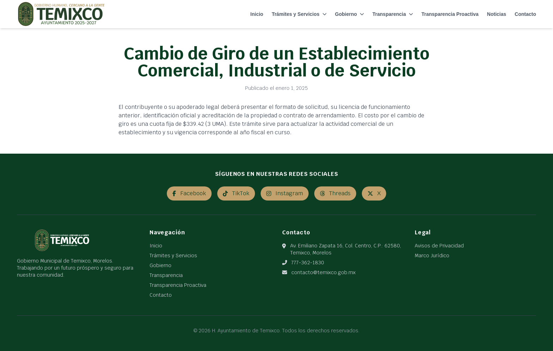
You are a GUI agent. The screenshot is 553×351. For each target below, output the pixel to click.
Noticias (496, 14)
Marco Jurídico (432, 255)
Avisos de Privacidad (439, 245)
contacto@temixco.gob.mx (323, 272)
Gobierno (349, 14)
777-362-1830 (307, 262)
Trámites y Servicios (299, 14)
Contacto (525, 14)
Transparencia (392, 14)
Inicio (256, 14)
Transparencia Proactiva (450, 14)
